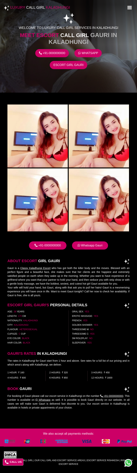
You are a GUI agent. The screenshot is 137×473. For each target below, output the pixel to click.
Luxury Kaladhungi (40, 7)
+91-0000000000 (52, 53)
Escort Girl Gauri (68, 65)
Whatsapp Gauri (90, 245)
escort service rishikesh (103, 460)
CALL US (13, 462)
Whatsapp (88, 53)
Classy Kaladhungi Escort (35, 268)
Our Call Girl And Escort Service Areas (60, 460)
